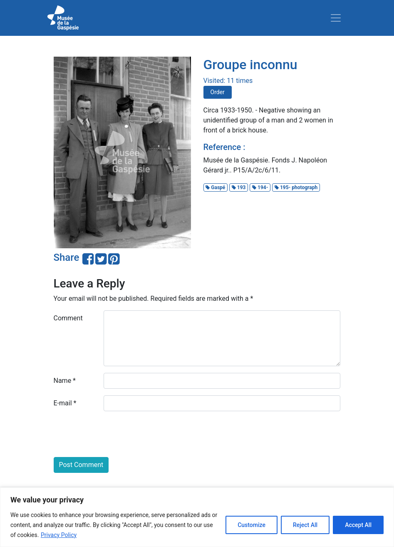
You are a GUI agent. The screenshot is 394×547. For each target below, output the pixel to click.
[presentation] (117, 434)
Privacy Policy (59, 535)
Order (218, 92)
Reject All (305, 525)
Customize (251, 525)
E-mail (65, 403)
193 (239, 187)
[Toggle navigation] (336, 18)
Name (65, 381)
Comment (68, 318)
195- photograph (296, 187)
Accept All (358, 525)
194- (260, 187)
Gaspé (215, 187)
